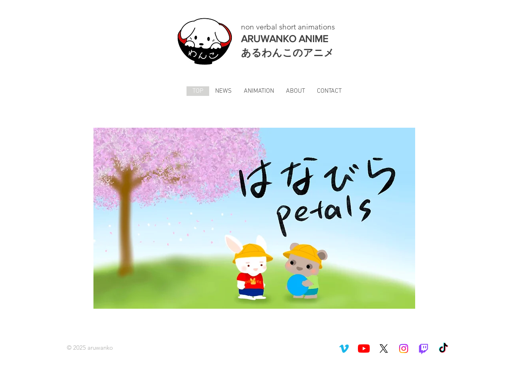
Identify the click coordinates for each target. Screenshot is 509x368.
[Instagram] (404, 348)
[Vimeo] (344, 348)
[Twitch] (423, 348)
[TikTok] (443, 348)
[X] (384, 348)
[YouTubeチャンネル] (364, 348)
